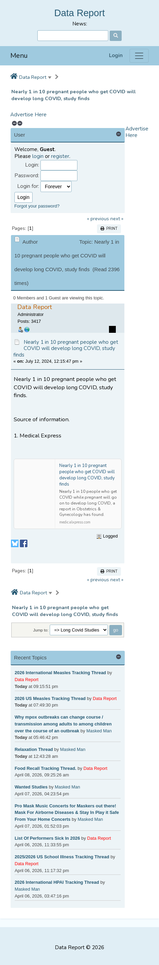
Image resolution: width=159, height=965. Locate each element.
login (38, 156)
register (60, 156)
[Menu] (139, 56)
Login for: (28, 186)
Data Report (79, 13)
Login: (32, 165)
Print (109, 228)
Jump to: (41, 630)
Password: (26, 175)
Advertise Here (28, 114)
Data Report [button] (32, 77)
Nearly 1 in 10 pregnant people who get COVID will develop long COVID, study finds (73, 95)
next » (116, 218)
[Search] (72, 35)
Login (116, 55)
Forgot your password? (37, 206)
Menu (19, 55)
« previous (98, 218)
